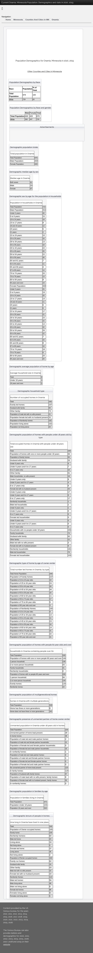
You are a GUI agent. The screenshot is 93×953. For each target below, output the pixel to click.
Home (8, 20)
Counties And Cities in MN (37, 20)
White (11, 99)
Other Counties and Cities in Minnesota (44, 71)
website (6, 944)
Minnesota (18, 20)
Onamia (55, 20)
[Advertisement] (45, 43)
